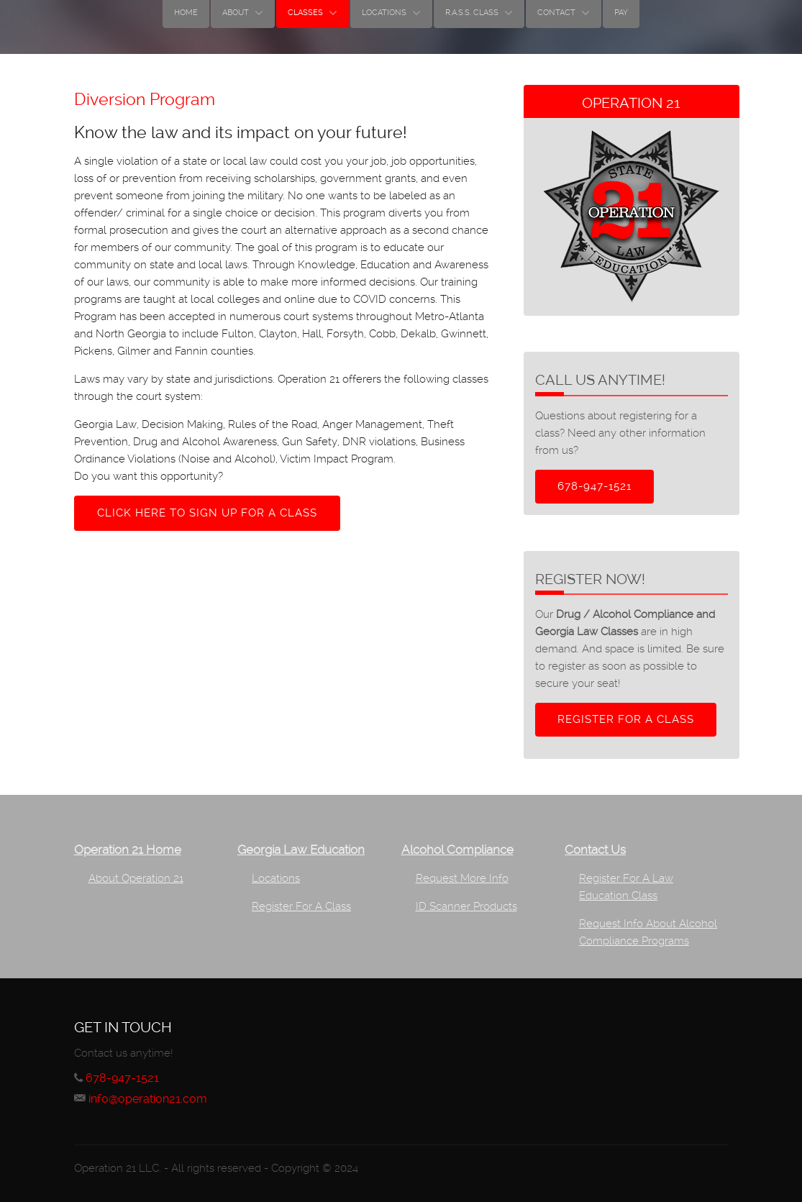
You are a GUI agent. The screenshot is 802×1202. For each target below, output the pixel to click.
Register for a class (625, 719)
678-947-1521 (594, 486)
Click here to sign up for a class (207, 512)
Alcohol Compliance (457, 850)
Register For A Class (301, 906)
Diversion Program (144, 99)
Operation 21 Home (127, 850)
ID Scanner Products (466, 906)
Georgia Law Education (301, 850)
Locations (276, 878)
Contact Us (595, 850)
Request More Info (462, 878)
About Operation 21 (135, 878)
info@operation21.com (147, 1099)
